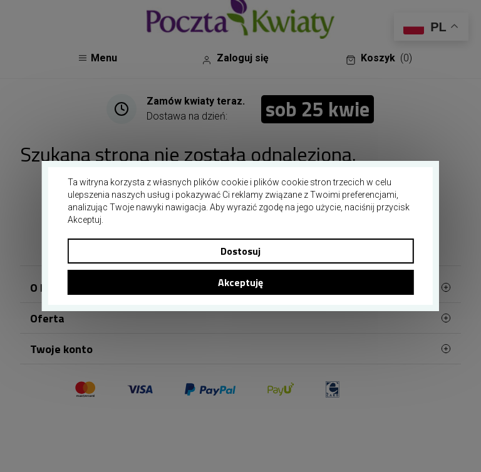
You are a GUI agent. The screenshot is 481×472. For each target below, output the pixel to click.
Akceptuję (240, 282)
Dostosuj (240, 251)
